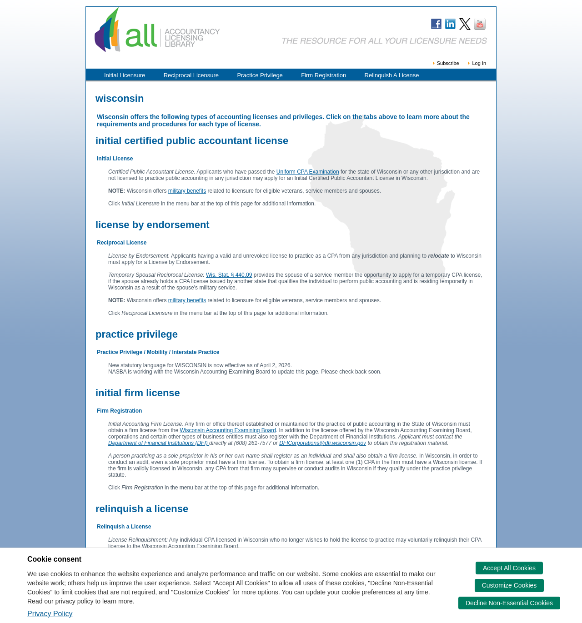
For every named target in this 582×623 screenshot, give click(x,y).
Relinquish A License (392, 75)
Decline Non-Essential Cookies (509, 603)
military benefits (187, 191)
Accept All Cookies (509, 568)
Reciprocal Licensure (191, 75)
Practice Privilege (259, 75)
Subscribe (445, 63)
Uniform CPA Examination (307, 172)
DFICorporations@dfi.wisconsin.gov (322, 443)
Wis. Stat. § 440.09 (229, 275)
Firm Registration (323, 75)
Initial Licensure (124, 75)
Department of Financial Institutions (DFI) (158, 443)
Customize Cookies (509, 585)
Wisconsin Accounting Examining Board (228, 430)
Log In (476, 63)
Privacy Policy (50, 614)
